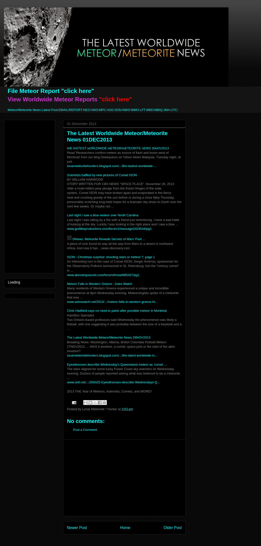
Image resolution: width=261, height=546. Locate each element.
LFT (143, 110)
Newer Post (77, 528)
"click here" (77, 91)
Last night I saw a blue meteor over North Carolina (102, 215)
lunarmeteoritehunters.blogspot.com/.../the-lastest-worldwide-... (111, 166)
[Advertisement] (124, 477)
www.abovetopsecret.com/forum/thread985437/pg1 (103, 275)
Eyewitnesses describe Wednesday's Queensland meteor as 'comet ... (116, 364)
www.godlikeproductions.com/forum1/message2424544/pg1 (109, 229)
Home (125, 528)
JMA (166, 110)
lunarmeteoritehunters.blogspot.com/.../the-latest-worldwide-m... (112, 355)
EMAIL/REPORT (70, 110)
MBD (149, 110)
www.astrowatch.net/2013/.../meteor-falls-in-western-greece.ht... (112, 302)
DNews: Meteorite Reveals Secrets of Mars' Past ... (109, 239)
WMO (135, 110)
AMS (94, 110)
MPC (102, 110)
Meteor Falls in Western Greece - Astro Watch (99, 284)
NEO (86, 110)
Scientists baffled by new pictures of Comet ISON (102, 175)
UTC (174, 110)
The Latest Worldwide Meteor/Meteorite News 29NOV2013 (108, 337)
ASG (110, 110)
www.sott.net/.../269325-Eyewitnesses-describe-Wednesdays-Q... (113, 382)
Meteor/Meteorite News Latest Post (33, 110)
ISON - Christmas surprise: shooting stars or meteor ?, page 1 (111, 257)
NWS (126, 110)
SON (117, 110)
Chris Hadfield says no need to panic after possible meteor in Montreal (117, 310)
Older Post (172, 528)
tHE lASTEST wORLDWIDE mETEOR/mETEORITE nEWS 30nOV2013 (118, 148)
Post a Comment (85, 430)
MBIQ (158, 110)
